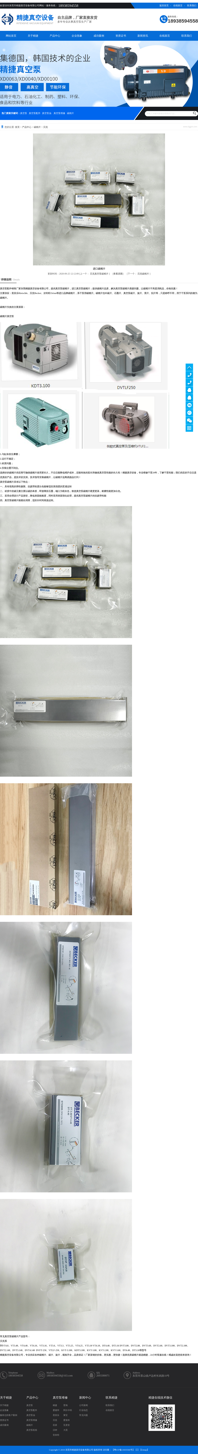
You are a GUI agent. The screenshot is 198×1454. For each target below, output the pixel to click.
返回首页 (164, 5)
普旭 (65, 1405)
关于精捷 (33, 35)
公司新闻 (83, 1405)
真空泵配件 (34, 113)
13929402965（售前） (189, 375)
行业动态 (83, 1410)
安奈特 (56, 1435)
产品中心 (55, 35)
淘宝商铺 (189, 405)
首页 (17, 127)
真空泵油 (46, 113)
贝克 (45, 127)
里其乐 (56, 1415)
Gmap (144, 1450)
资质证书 (121, 35)
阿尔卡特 (67, 1410)
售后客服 (189, 397)
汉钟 (55, 1430)
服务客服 (189, 390)
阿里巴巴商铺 (189, 413)
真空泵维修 (59, 113)
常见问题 (83, 1415)
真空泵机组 (31, 1430)
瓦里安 (66, 1425)
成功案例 (99, 35)
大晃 (65, 1430)
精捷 (55, 1405)
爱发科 (66, 1420)
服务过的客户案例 (8, 1415)
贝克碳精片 (143, 274)
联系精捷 (111, 1397)
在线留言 (177, 5)
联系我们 (191, 5)
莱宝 (65, 1415)
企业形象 (77, 35)
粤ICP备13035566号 (123, 1450)
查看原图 (118, 274)
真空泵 (23, 113)
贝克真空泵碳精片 (99, 274)
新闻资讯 (142, 35)
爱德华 (56, 1410)
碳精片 (70, 113)
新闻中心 (85, 1397)
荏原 (55, 1425)
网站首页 (11, 35)
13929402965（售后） (189, 382)
